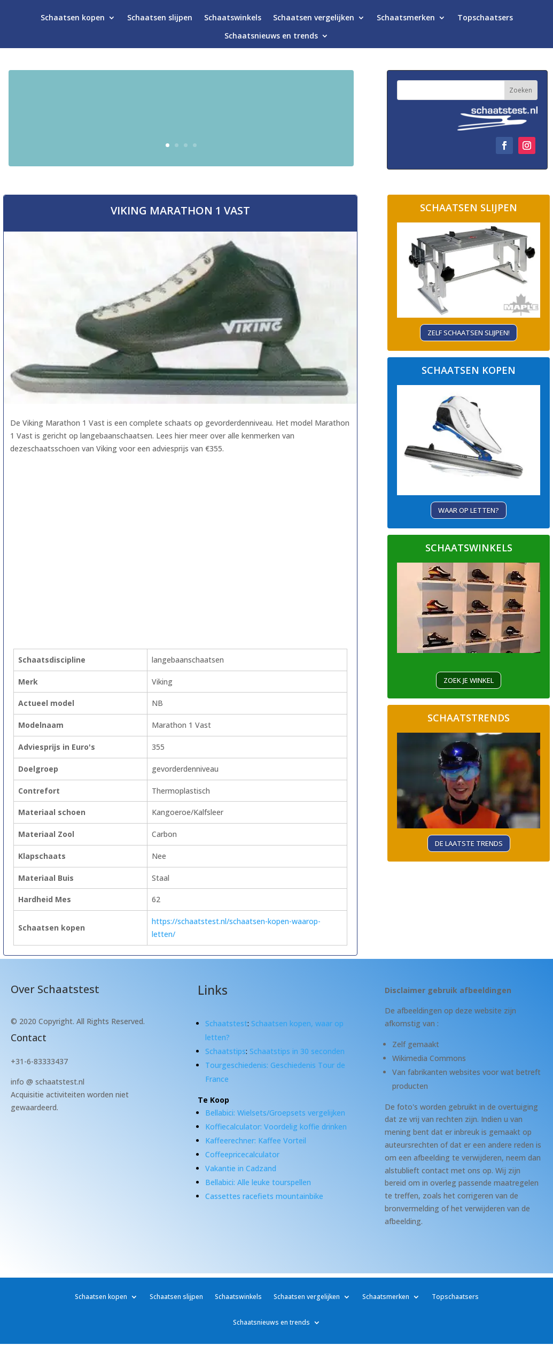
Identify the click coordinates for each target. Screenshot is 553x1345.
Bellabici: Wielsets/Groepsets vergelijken (275, 1113)
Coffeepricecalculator (242, 1154)
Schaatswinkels (232, 20)
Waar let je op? (281, 140)
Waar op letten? (468, 510)
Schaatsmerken (406, 20)
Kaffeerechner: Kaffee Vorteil (255, 1140)
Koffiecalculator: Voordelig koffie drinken (276, 1126)
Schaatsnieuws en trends (271, 38)
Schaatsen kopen (73, 20)
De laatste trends (469, 843)
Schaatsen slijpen (159, 20)
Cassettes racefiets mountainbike (264, 1196)
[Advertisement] (152, 531)
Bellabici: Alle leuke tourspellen (258, 1182)
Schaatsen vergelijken (313, 20)
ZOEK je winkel (468, 680)
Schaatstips (225, 1051)
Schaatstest (226, 1023)
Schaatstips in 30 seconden (297, 1051)
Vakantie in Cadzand (240, 1168)
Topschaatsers (485, 20)
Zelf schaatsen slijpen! (468, 332)
